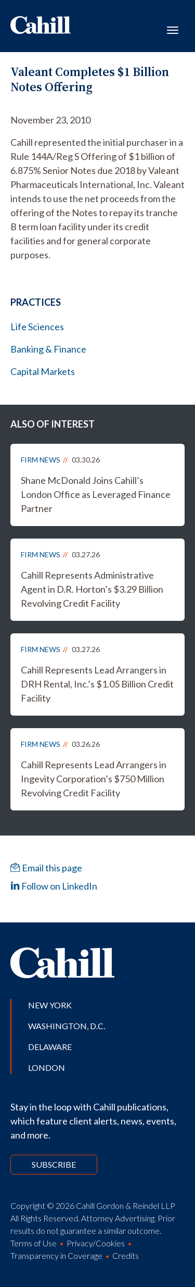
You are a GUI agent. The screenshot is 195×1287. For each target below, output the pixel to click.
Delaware (50, 1047)
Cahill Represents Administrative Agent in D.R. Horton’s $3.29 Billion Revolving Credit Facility (92, 589)
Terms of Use (33, 1243)
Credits (125, 1255)
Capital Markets (42, 371)
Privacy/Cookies (96, 1243)
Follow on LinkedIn (53, 886)
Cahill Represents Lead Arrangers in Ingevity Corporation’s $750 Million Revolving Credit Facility (93, 778)
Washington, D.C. (66, 1026)
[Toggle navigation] (173, 29)
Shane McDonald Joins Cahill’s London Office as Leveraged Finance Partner (96, 494)
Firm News (40, 459)
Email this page (46, 867)
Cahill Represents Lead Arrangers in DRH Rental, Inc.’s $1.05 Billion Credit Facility (97, 684)
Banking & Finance (48, 349)
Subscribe (54, 1164)
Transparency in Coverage (56, 1255)
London (46, 1067)
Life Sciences (37, 326)
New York (50, 1005)
